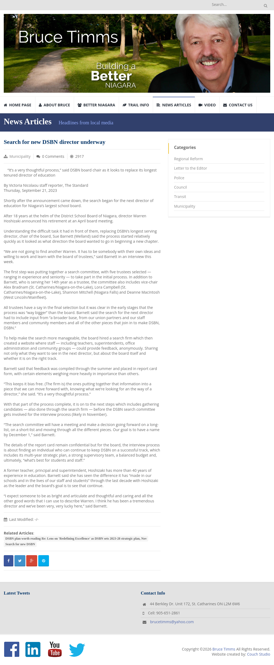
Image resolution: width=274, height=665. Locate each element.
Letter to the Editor (190, 168)
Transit (180, 196)
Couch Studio (258, 654)
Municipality (20, 156)
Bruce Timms (223, 649)
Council (180, 187)
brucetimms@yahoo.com (172, 621)
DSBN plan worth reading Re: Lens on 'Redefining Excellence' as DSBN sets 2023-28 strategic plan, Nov (76, 538)
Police (179, 177)
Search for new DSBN (20, 544)
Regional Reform (188, 158)
